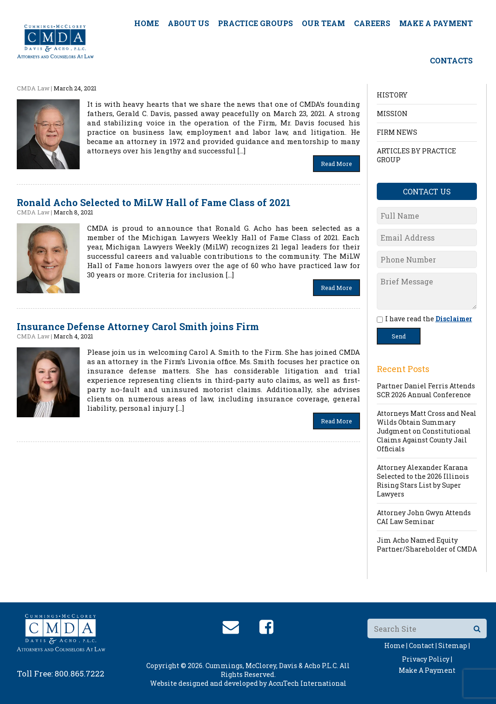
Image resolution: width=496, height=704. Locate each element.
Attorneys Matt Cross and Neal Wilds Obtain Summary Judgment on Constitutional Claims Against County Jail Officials (426, 431)
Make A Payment (436, 23)
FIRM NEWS (397, 132)
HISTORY (392, 94)
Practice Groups (255, 23)
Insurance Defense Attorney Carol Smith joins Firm (138, 326)
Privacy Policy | (427, 659)
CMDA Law (33, 88)
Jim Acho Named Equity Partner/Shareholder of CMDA (427, 544)
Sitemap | (454, 645)
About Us (188, 23)
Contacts (451, 60)
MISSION (392, 113)
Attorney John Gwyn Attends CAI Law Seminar (424, 517)
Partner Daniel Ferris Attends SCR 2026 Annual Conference (426, 390)
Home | (396, 645)
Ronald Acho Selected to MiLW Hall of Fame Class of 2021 (154, 202)
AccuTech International (307, 683)
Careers (372, 23)
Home (146, 23)
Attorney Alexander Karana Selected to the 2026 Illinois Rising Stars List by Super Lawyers (423, 480)
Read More (336, 163)
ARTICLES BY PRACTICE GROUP (416, 155)
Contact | (423, 645)
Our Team (323, 23)
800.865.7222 (79, 673)
